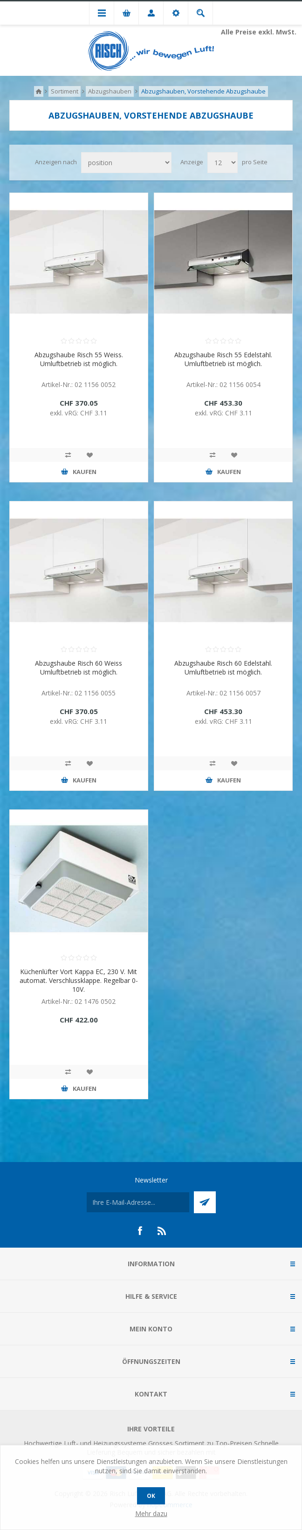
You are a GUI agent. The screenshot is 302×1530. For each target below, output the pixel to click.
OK (151, 1496)
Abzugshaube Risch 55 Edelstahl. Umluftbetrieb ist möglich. (223, 359)
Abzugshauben (109, 91)
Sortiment (64, 91)
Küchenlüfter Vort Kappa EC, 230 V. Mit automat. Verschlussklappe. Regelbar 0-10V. (79, 980)
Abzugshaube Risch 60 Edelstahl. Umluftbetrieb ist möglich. (223, 667)
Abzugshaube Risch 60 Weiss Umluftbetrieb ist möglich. (78, 667)
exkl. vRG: (65, 412)
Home (38, 91)
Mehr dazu (151, 1513)
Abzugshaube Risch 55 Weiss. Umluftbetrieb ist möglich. (78, 359)
